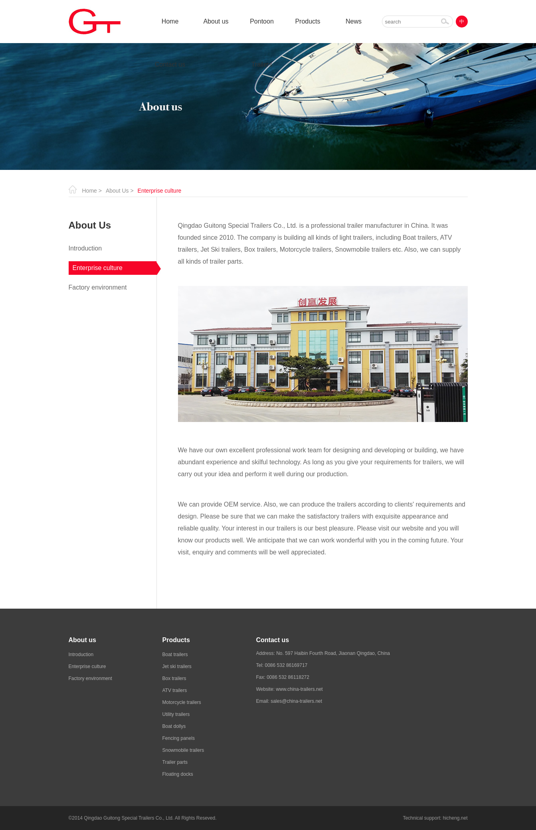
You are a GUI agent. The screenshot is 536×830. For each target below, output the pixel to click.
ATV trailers (174, 690)
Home (170, 21)
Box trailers (174, 678)
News (354, 21)
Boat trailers (175, 654)
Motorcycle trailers (181, 702)
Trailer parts (175, 762)
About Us (117, 190)
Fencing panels (178, 738)
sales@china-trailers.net (296, 701)
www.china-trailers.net (299, 689)
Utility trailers (176, 714)
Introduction (85, 248)
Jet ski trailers (177, 666)
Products (307, 21)
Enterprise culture (98, 267)
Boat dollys (174, 726)
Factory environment (98, 287)
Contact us (170, 64)
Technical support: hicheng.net (435, 818)
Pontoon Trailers (262, 30)
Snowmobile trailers (183, 750)
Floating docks (177, 774)
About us (215, 21)
